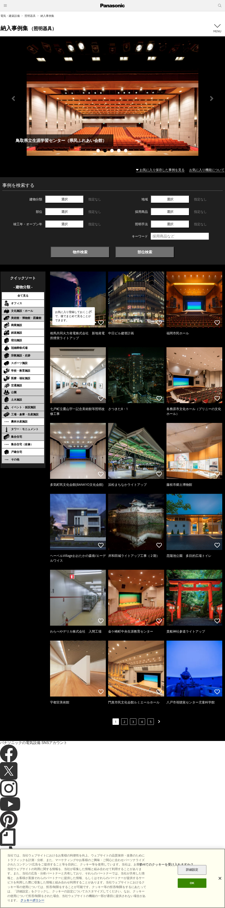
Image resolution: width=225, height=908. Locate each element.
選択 (64, 199)
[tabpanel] (112, 98)
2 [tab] (105, 151)
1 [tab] (98, 151)
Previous (13, 98)
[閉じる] (220, 878)
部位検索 (145, 251)
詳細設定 (192, 870)
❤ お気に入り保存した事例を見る (160, 170)
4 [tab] (119, 151)
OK (192, 883)
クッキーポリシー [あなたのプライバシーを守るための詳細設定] (32, 900)
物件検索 (80, 251)
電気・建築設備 (10, 16)
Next (211, 98)
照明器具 (30, 16)
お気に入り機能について (207, 170)
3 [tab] (112, 151)
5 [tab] (126, 151)
